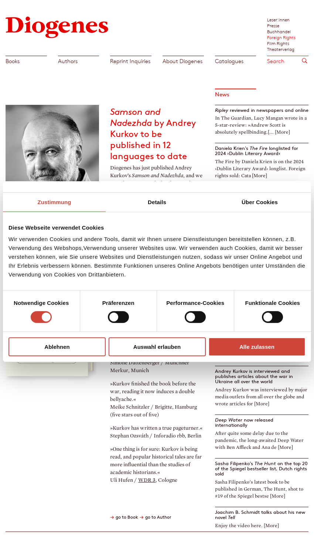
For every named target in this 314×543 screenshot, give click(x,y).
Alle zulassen (256, 347)
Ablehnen (56, 347)
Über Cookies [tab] (260, 202)
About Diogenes (182, 61)
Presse (273, 25)
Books (13, 61)
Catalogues (229, 61)
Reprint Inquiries (130, 61)
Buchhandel (279, 31)
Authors (68, 61)
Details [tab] (157, 202)
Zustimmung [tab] (54, 202)
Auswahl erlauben (157, 347)
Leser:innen (278, 20)
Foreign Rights (281, 37)
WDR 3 (147, 480)
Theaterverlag (280, 49)
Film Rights (278, 43)
